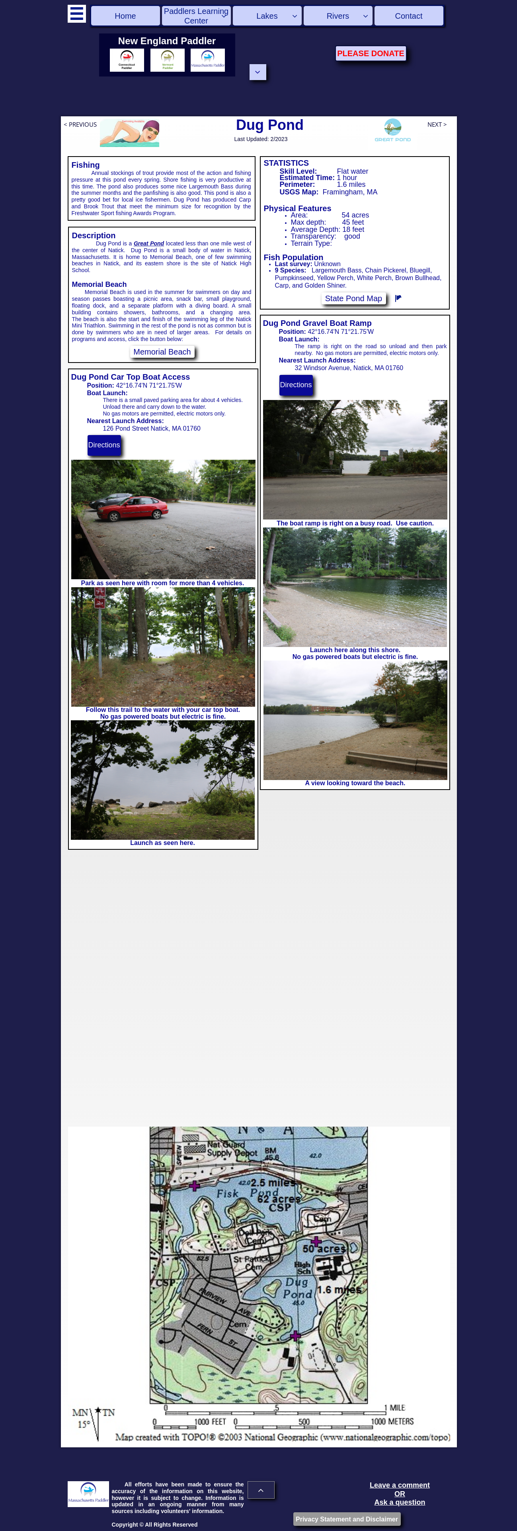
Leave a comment (400, 1485)
